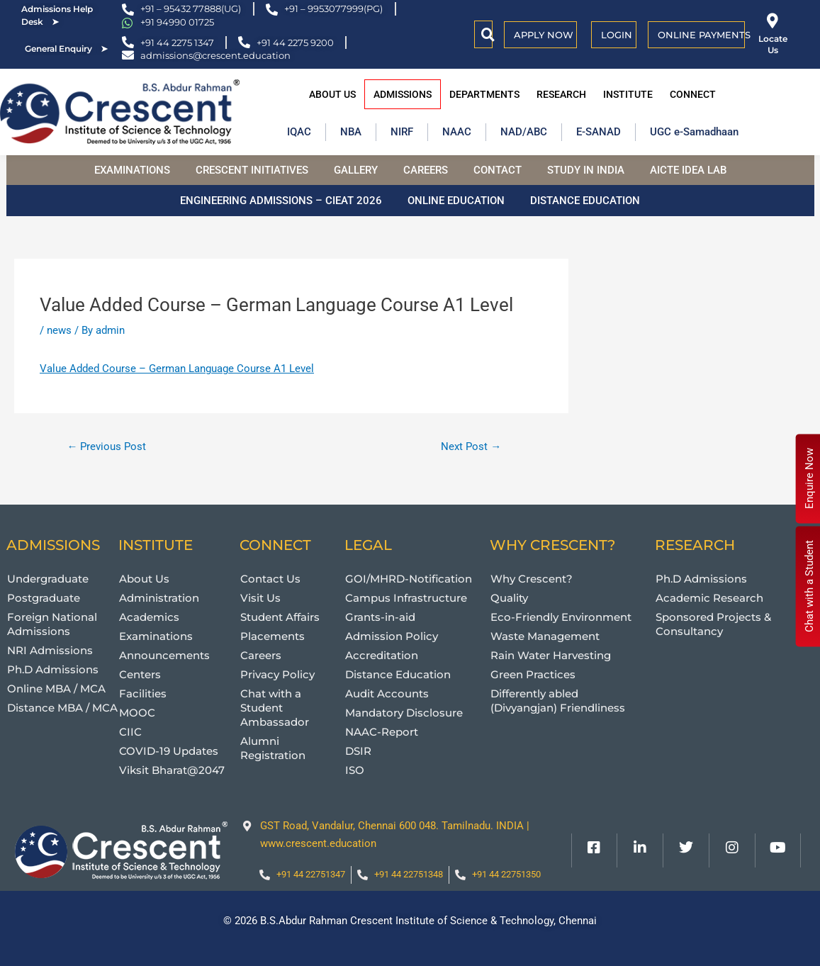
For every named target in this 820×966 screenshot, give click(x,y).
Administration (159, 598)
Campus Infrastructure (406, 598)
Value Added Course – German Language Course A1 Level (276, 304)
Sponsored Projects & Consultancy (713, 624)
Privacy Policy (277, 674)
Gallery (356, 170)
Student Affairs (280, 617)
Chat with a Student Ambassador (274, 708)
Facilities (143, 693)
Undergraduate (48, 578)
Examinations (132, 170)
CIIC (130, 731)
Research (561, 94)
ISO (354, 770)
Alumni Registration (272, 748)
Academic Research (709, 598)
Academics (149, 617)
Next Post (471, 446)
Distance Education (585, 200)
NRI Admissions (50, 650)
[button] (488, 34)
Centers (140, 674)
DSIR (358, 751)
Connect (693, 94)
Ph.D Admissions (53, 669)
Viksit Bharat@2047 (172, 770)
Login (616, 34)
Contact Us (270, 578)
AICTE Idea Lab (688, 170)
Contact (497, 170)
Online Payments (704, 34)
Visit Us (260, 598)
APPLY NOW (543, 34)
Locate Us (772, 44)
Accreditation (381, 655)
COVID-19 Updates (168, 751)
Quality (509, 598)
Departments (484, 94)
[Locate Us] (772, 20)
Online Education (456, 200)
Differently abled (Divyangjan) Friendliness (557, 700)
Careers (425, 170)
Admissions (403, 94)
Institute (628, 94)
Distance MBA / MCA (62, 707)
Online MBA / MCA (56, 688)
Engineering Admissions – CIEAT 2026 (281, 200)
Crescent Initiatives (252, 170)
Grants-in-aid (380, 617)
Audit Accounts (387, 693)
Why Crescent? (531, 578)
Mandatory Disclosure (404, 712)
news (59, 330)
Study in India (585, 170)
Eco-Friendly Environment (560, 617)
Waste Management (545, 636)
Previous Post (106, 446)
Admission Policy (391, 636)
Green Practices (532, 674)
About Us (332, 94)
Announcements (164, 655)
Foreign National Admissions (52, 624)
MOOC (137, 712)
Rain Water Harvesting (550, 655)
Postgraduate (43, 598)
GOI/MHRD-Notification (408, 578)
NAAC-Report (381, 731)
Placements (272, 636)
